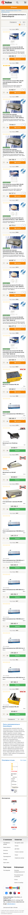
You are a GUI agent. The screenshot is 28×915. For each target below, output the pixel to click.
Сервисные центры (19, 858)
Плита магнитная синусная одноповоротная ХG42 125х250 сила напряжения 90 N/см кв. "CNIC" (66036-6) (13, 151)
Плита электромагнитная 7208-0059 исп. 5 (13, 531)
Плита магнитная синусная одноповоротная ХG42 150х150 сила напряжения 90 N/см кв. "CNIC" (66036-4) (13, 116)
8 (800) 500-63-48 (20, 902)
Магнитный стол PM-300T (9, 472)
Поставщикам (6, 870)
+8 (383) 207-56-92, (10, 902)
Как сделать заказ (19, 842)
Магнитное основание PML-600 (11, 706)
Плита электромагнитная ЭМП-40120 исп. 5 (14, 677)
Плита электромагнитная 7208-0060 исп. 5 (13, 413)
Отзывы (5, 859)
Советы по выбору (18, 882)
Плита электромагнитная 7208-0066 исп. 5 (13, 560)
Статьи (16, 879)
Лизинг (16, 855)
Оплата (16, 845)
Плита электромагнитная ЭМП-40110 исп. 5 (14, 648)
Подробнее (14, 787)
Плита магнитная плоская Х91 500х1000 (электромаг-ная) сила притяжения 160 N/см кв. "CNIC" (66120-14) (13, 319)
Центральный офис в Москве (10, 907)
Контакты (5, 850)
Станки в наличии (19, 851)
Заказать (17, 450)
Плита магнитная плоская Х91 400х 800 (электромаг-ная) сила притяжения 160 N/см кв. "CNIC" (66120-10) (13, 352)
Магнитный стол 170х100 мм (10, 443)
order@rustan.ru (11, 904)
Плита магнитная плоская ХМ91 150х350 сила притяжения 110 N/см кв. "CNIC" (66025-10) (13, 186)
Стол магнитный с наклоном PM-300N (12, 501)
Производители (7, 856)
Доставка (17, 848)
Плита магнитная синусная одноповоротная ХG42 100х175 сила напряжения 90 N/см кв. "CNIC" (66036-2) (13, 252)
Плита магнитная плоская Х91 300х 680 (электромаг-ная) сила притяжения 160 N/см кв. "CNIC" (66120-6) (13, 49)
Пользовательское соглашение (18, 875)
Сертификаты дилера (6, 843)
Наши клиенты (6, 847)
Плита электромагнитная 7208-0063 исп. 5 (13, 618)
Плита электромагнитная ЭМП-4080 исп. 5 (13, 589)
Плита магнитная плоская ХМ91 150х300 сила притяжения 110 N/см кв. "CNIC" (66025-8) (13, 82)
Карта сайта (6, 862)
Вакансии (5, 853)
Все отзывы (23, 760)
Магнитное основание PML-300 (11, 384)
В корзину (17, 59)
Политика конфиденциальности (19, 871)
